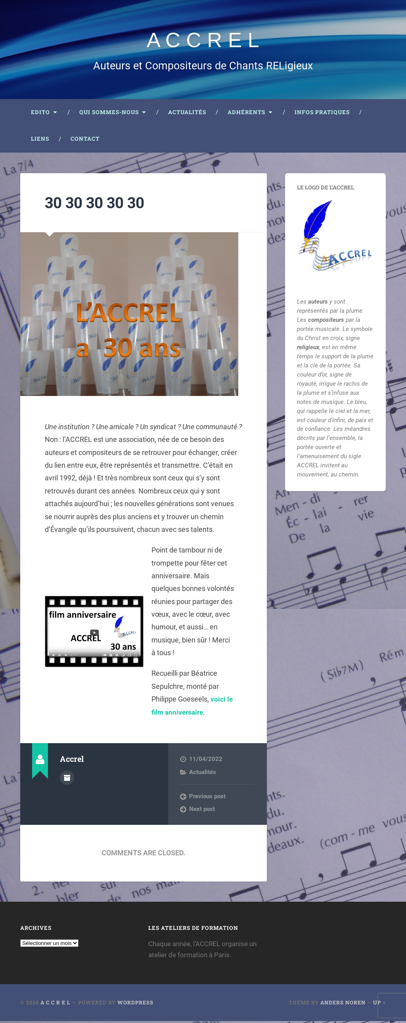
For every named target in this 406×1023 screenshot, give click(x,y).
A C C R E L (203, 40)
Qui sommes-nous (109, 114)
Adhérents (246, 114)
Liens (40, 140)
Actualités (187, 114)
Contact (85, 140)
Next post (202, 811)
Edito (40, 114)
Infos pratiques (322, 114)
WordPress (135, 1005)
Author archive (67, 779)
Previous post (207, 798)
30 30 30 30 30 (97, 203)
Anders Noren (343, 1005)
